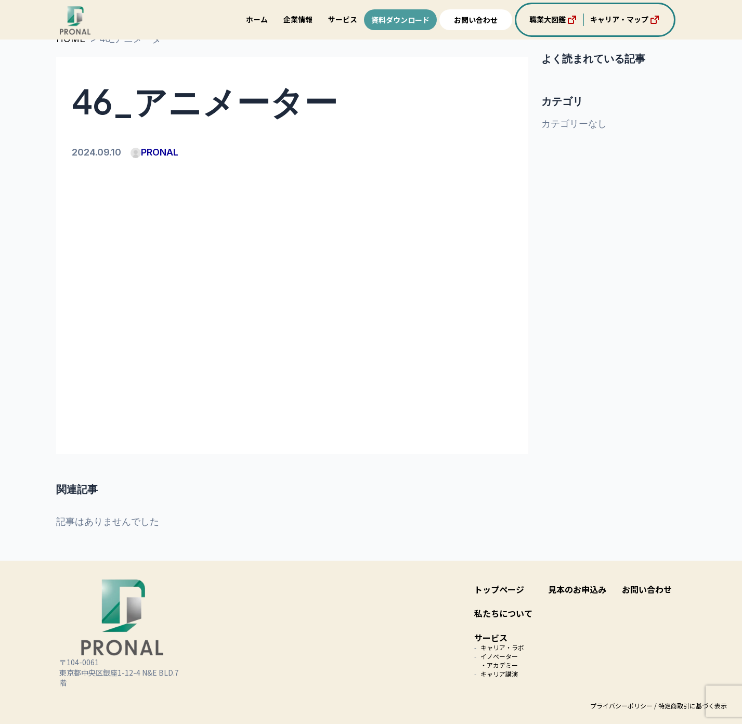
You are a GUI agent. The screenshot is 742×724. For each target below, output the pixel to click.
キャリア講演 (499, 673)
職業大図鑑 (553, 20)
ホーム (257, 19)
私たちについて (503, 613)
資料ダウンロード (400, 20)
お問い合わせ (476, 20)
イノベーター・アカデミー (499, 660)
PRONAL (154, 152)
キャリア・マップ (625, 20)
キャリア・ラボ (502, 647)
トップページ (499, 589)
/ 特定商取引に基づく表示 (690, 705)
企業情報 (298, 19)
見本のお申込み (577, 589)
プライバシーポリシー (621, 705)
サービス (342, 19)
